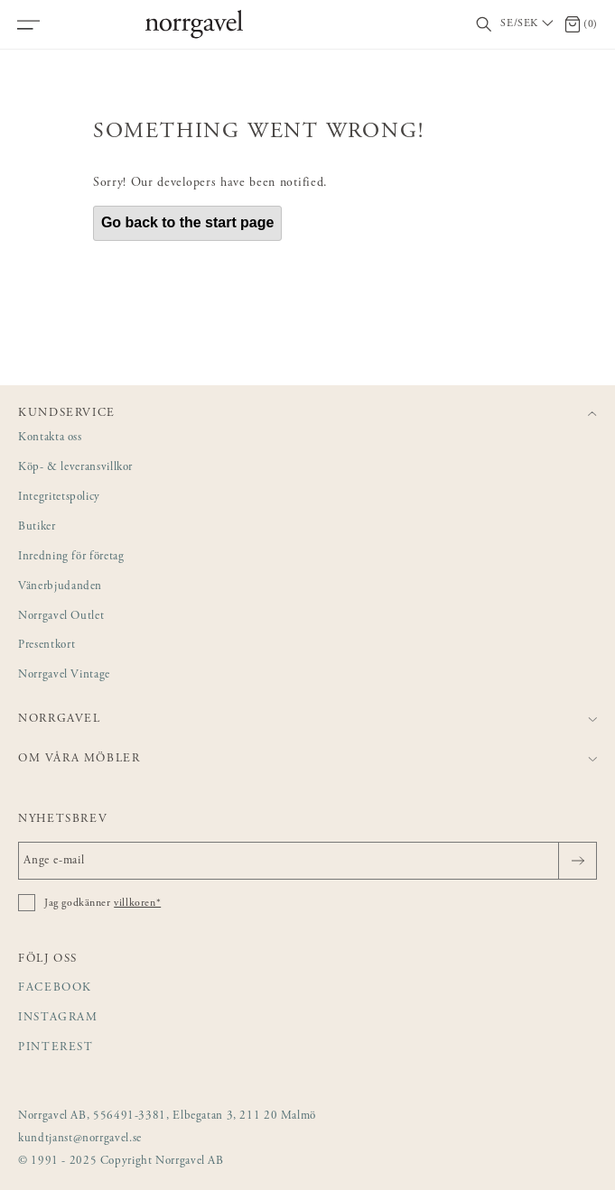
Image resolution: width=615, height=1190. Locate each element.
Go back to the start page (188, 222)
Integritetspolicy (59, 497)
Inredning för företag (71, 557)
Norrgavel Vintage (64, 675)
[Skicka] (577, 861)
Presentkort (46, 645)
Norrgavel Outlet (61, 617)
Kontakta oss (50, 438)
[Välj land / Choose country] (528, 24)
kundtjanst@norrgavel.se (80, 1139)
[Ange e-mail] (307, 861)
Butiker (37, 527)
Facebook (55, 988)
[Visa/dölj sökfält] (484, 25)
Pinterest (56, 1048)
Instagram (58, 1018)
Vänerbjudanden (60, 587)
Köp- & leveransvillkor (75, 468)
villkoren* (137, 903)
